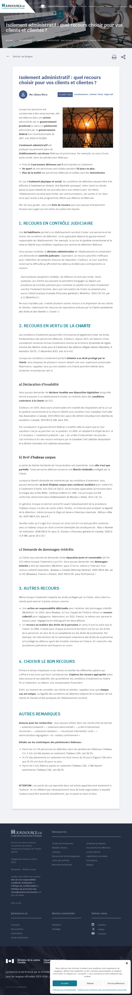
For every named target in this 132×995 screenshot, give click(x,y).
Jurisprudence (93, 852)
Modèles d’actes (59, 847)
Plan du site (16, 903)
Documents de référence (98, 847)
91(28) (42, 138)
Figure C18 (99, 757)
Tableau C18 (73, 753)
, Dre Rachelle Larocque (55, 185)
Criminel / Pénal (96, 94)
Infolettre (56, 925)
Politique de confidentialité (64, 990)
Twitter (98, 929)
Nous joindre (17, 929)
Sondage (56, 929)
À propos (15, 925)
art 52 (48, 400)
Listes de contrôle (60, 860)
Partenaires (17, 933)
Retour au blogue (23, 56)
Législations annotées (97, 856)
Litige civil (108, 94)
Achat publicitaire (19, 937)
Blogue (89, 864)
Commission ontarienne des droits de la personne (85, 637)
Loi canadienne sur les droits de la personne (79, 633)
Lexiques (56, 852)
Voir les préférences (116, 983)
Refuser (90, 983)
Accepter (65, 983)
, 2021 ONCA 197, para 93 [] (66, 574)
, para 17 (62, 565)
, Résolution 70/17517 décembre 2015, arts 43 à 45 (65, 347)
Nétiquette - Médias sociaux (23, 869)
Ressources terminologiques (66, 856)
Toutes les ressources (62, 843)
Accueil (9, 40)
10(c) (51, 488)
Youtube (99, 933)
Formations (91, 860)
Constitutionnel (25, 40)
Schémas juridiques (96, 843)
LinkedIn (99, 925)
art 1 (49, 370)
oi (74, 240)
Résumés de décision (62, 864)
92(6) (33, 138)
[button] (127, 963)
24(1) (60, 488)
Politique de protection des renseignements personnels (102, 990)
